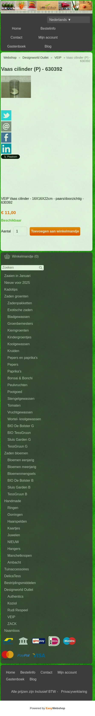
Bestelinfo (48, 28)
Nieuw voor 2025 (17, 282)
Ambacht (14, 562)
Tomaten (13, 405)
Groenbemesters (20, 323)
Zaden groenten (16, 296)
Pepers (12, 364)
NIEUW (13, 542)
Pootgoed (14, 392)
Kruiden (13, 351)
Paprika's (14, 371)
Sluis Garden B (19, 487)
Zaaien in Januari (17, 276)
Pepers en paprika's (22, 357)
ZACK (12, 624)
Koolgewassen (18, 344)
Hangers (13, 549)
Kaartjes (13, 528)
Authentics (15, 596)
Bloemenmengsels (21, 473)
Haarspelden (17, 521)
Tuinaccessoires (16, 569)
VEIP (11, 617)
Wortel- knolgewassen (24, 419)
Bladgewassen (18, 317)
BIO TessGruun (19, 433)
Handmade (12, 501)
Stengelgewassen (20, 398)
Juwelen (13, 535)
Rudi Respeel (17, 610)
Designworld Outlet (18, 589)
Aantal (6, 231)
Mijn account (48, 37)
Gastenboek (16, 46)
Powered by (47, 708)
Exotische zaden (19, 310)
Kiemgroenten (18, 330)
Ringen (12, 508)
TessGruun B (17, 494)
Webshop (10, 57)
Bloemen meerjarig (21, 467)
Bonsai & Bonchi (19, 378)
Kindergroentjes (19, 337)
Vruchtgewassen (20, 412)
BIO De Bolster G (20, 426)
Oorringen (15, 514)
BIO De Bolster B (20, 480)
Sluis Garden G (19, 439)
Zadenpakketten (19, 303)
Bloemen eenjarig (20, 460)
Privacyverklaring (74, 691)
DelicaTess (12, 576)
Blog (48, 46)
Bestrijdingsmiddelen (20, 583)
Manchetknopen (19, 555)
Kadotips (11, 289)
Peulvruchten (17, 385)
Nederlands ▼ (60, 20)
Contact (16, 37)
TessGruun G (17, 446)
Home (16, 28)
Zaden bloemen (16, 453)
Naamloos (12, 630)
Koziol (12, 603)
